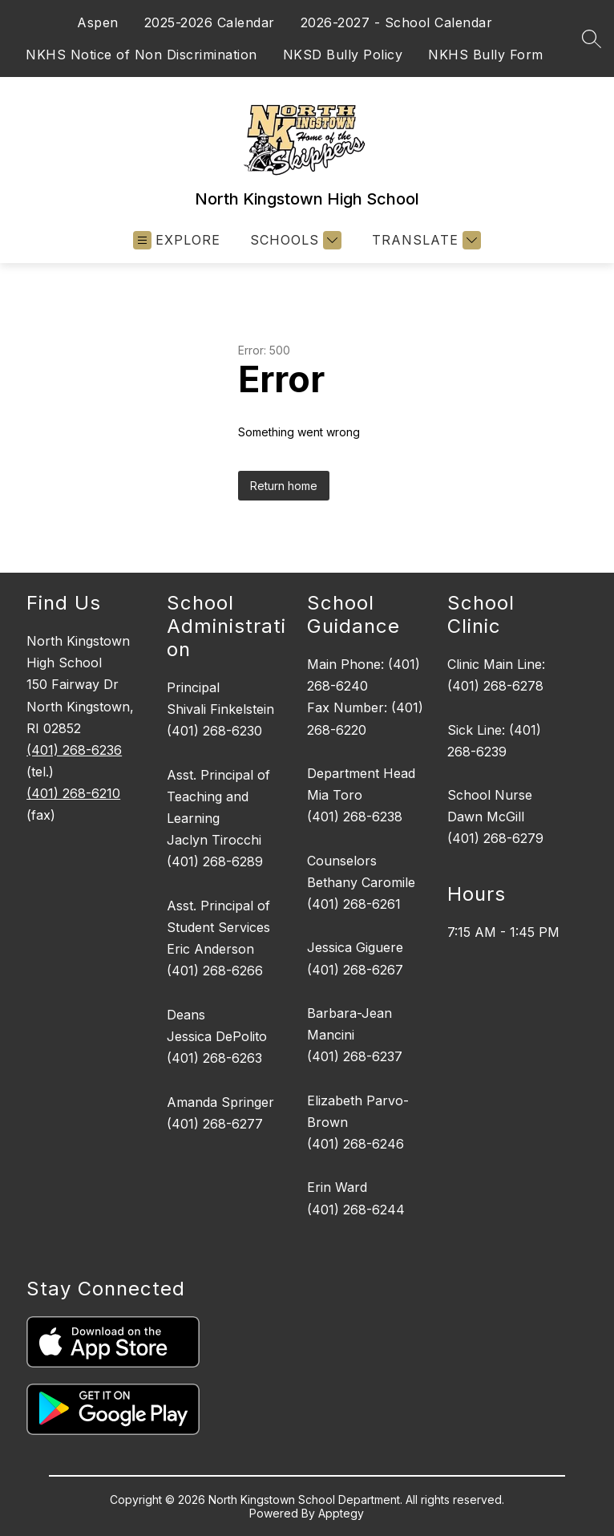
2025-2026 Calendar (209, 22)
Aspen (98, 22)
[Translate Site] (424, 240)
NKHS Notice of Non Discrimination (141, 55)
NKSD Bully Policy (343, 55)
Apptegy (341, 1513)
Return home (283, 485)
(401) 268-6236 (74, 750)
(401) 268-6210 (73, 793)
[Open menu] (176, 240)
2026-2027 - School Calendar (397, 22)
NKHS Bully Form (485, 55)
